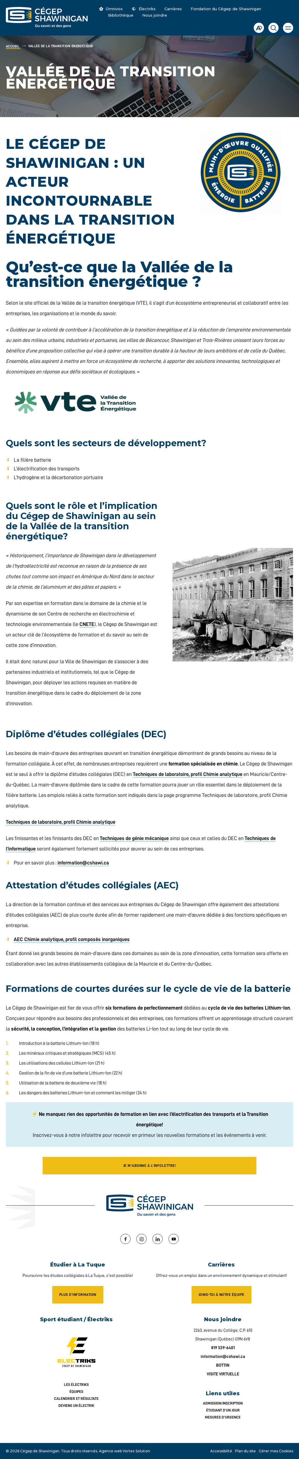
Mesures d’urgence (223, 1417)
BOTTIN (223, 1365)
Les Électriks (76, 1384)
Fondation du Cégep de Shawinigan (226, 8)
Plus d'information (77, 1294)
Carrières (173, 8)
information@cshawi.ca (83, 862)
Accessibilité (221, 1451)
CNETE (86, 624)
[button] (288, 28)
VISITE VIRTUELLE (223, 1374)
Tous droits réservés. (79, 1451)
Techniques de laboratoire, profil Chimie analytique (187, 774)
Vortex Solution (136, 1451)
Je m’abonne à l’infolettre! (149, 1165)
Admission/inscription (223, 1403)
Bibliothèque (120, 15)
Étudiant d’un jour (223, 1410)
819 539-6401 (223, 1348)
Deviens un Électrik (76, 1405)
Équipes (76, 1391)
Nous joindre (154, 15)
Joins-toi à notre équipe (221, 1294)
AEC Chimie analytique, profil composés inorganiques (72, 939)
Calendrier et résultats (76, 1398)
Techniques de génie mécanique (134, 838)
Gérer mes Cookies (276, 1451)
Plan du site (245, 1451)
